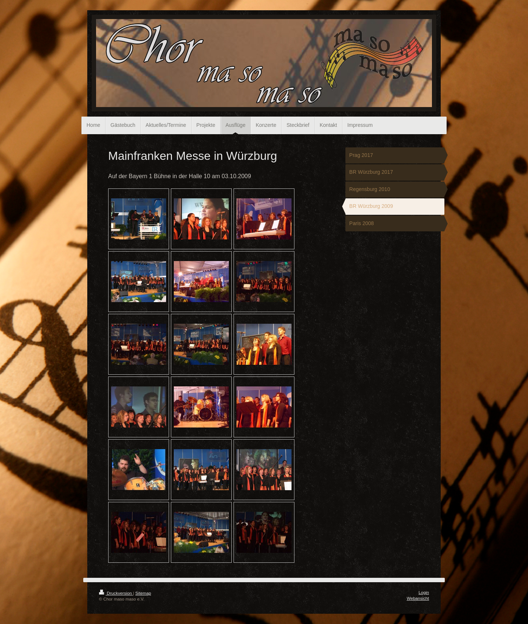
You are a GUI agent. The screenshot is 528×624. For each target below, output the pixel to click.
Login (423, 592)
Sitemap (143, 593)
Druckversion (116, 593)
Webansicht (418, 598)
